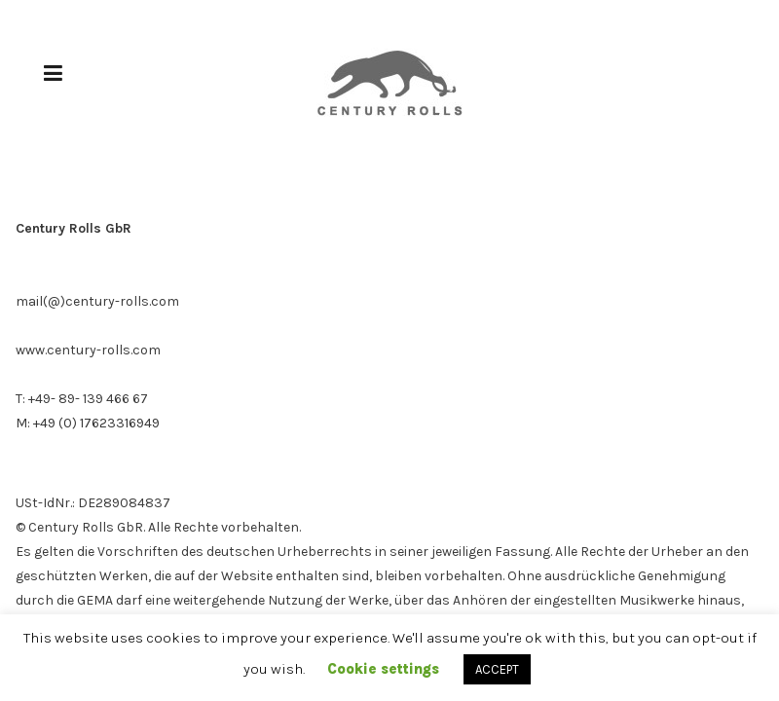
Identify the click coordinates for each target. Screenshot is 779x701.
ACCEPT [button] (497, 669)
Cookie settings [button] (383, 669)
